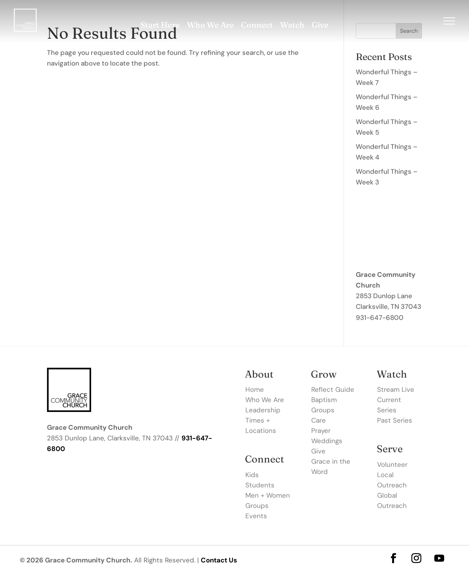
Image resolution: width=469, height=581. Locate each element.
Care (318, 420)
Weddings (326, 440)
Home (254, 389)
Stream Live (395, 389)
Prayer (321, 430)
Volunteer (392, 464)
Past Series (394, 420)
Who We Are (210, 25)
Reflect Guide (332, 389)
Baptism (324, 399)
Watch (292, 25)
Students (260, 485)
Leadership (262, 410)
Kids (252, 474)
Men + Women (267, 495)
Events (256, 515)
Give (320, 25)
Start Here (160, 25)
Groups (257, 505)
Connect (257, 25)
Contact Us (219, 560)
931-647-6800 (380, 317)
